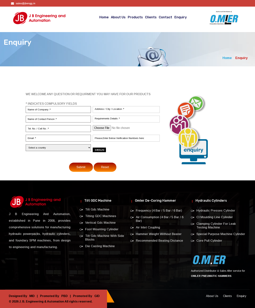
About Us (118, 17)
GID (96, 296)
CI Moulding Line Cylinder (214, 217)
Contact (165, 17)
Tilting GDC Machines (100, 216)
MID (31, 296)
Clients (151, 17)
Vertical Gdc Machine (100, 222)
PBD (64, 296)
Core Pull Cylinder (209, 240)
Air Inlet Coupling (148, 227)
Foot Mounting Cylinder (101, 229)
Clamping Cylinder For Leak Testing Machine (216, 225)
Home (104, 17)
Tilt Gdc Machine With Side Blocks (104, 237)
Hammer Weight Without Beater (159, 234)
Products (135, 17)
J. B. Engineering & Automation (41, 301)
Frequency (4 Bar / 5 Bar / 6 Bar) (159, 210)
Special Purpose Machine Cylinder (220, 234)
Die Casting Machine (100, 246)
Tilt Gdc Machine (97, 209)
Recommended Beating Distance (159, 240)
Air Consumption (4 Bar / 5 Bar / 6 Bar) (159, 219)
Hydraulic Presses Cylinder (215, 210)
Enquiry (180, 17)
